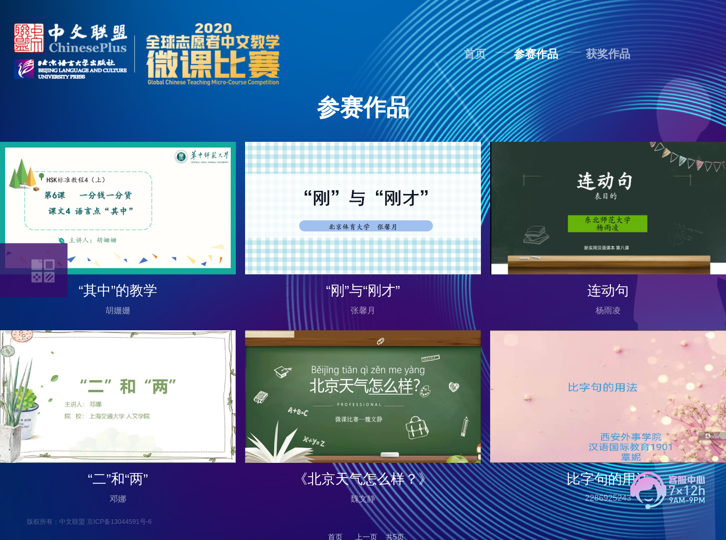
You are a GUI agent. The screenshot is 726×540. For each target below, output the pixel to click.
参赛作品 (536, 54)
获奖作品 (608, 54)
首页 (475, 54)
